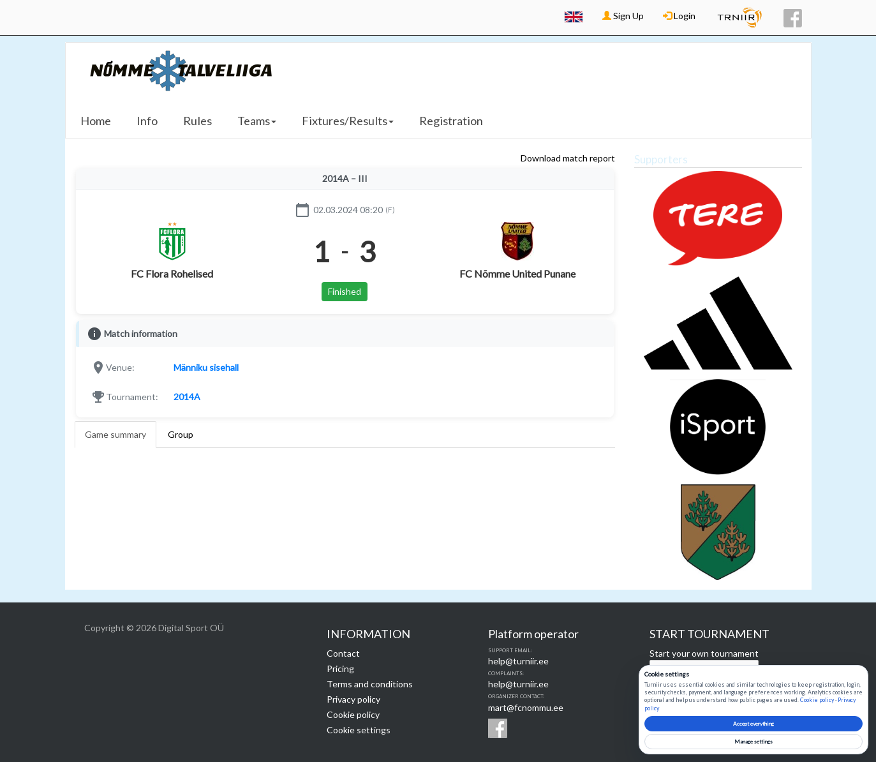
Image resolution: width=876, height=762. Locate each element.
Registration (451, 121)
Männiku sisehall (206, 367)
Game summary (115, 434)
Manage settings (753, 741)
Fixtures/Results (348, 121)
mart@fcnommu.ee (525, 707)
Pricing (340, 668)
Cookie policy (353, 714)
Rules (197, 121)
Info (147, 121)
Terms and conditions (370, 683)
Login (679, 15)
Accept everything (753, 724)
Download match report (568, 158)
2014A (187, 396)
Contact (343, 653)
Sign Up (623, 15)
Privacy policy (353, 699)
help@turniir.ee (518, 660)
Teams (256, 121)
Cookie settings (358, 729)
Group (180, 434)
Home (95, 121)
